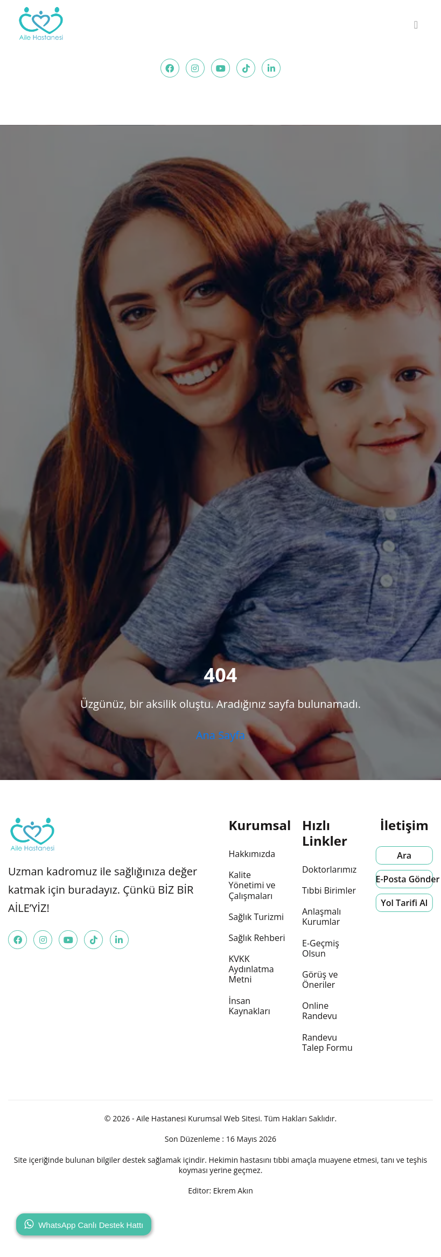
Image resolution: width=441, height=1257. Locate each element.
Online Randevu (319, 1011)
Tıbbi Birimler (329, 890)
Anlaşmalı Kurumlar (321, 916)
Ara (404, 855)
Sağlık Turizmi (256, 917)
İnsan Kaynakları (249, 1006)
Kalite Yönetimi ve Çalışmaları (252, 885)
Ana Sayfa (220, 735)
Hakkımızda (252, 854)
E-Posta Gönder (404, 879)
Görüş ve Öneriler (320, 979)
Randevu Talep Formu (327, 1042)
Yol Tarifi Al (404, 903)
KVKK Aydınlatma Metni (251, 969)
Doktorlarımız (329, 869)
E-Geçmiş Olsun (320, 948)
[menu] (416, 24)
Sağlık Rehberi (257, 938)
